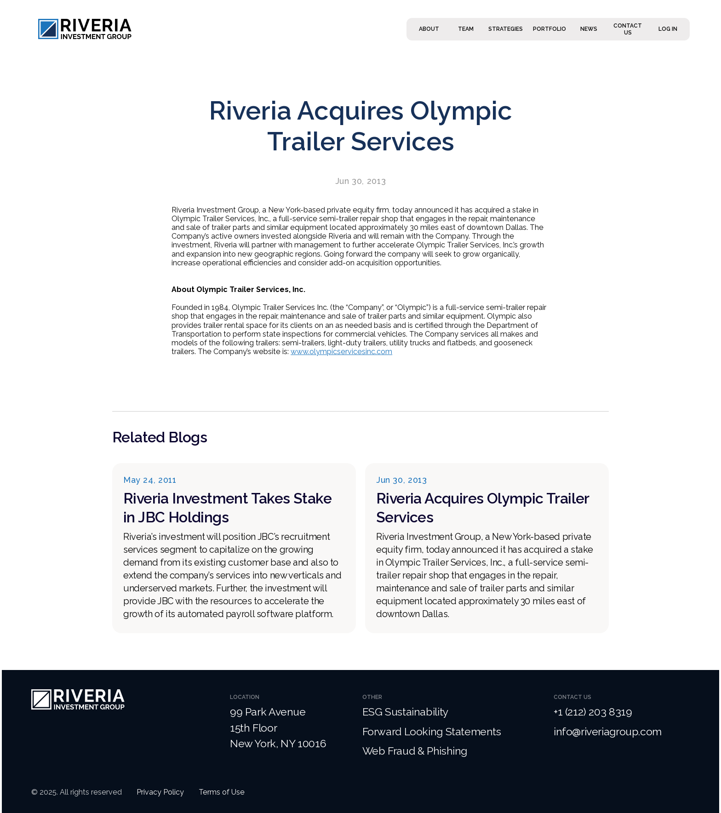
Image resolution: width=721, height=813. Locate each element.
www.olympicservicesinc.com (341, 351)
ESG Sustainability (406, 711)
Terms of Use (222, 792)
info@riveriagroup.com (608, 731)
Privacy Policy (160, 792)
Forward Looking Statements (431, 731)
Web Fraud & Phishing (414, 750)
